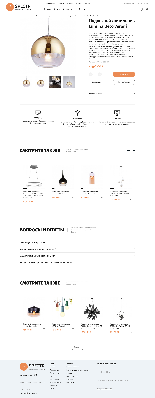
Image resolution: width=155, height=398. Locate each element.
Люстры (53, 367)
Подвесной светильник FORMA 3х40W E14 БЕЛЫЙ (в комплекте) (120, 194)
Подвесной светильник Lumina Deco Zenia (90, 193)
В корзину (124, 74)
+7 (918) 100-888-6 (128, 3)
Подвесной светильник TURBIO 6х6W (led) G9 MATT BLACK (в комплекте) (91, 326)
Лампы (52, 389)
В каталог (77, 347)
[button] (128, 151)
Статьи (57, 9)
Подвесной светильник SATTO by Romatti (61, 325)
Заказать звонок (143, 3)
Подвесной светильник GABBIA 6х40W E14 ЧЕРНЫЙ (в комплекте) (120, 326)
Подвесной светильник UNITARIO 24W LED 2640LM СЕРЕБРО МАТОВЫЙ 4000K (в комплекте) (33, 195)
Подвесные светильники (56, 16)
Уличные (53, 386)
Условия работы (49, 3)
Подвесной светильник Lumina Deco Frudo (61, 193)
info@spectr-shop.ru (104, 389)
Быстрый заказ (124, 82)
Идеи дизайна (69, 9)
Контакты (87, 3)
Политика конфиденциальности (32, 382)
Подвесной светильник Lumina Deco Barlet (32, 325)
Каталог (47, 9)
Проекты (82, 9)
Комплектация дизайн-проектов (69, 3)
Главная (22, 16)
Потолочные (55, 373)
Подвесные (54, 370)
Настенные (54, 376)
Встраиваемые (55, 382)
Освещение (40, 16)
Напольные (54, 379)
